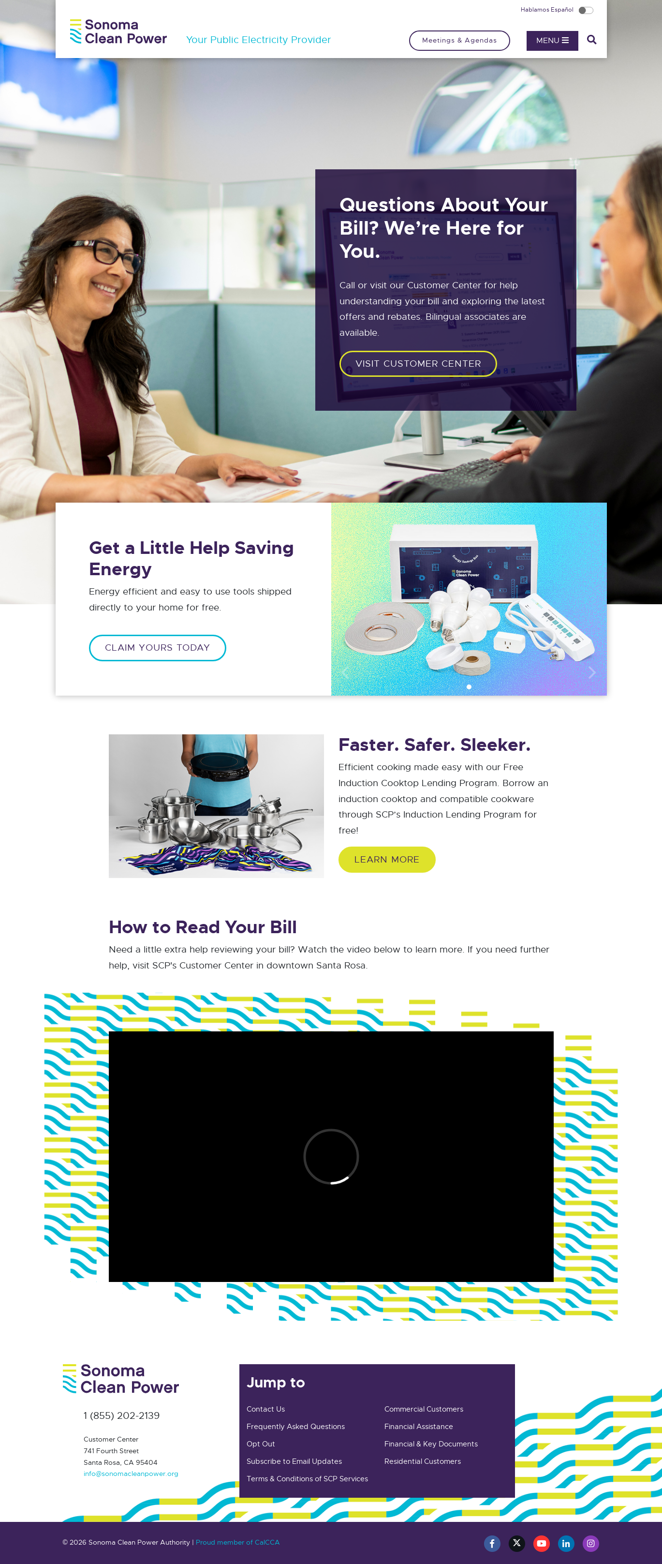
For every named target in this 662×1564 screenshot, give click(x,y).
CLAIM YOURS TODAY (157, 647)
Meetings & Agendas (459, 40)
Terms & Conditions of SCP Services (307, 1479)
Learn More (387, 859)
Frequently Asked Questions (296, 1426)
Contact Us (266, 1409)
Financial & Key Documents (431, 1444)
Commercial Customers (423, 1409)
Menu (552, 40)
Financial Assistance (418, 1426)
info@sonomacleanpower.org (131, 1473)
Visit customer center (418, 363)
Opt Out (261, 1444)
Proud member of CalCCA (238, 1542)
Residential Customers (422, 1461)
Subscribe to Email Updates (294, 1461)
